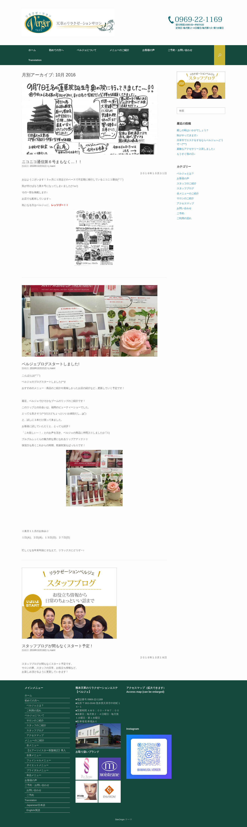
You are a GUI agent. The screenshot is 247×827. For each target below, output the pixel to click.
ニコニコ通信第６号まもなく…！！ (52, 162)
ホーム (32, 50)
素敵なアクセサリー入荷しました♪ (196, 148)
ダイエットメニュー (38, 765)
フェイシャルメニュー (39, 760)
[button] (219, 55)
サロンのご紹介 (185, 198)
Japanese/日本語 (36, 805)
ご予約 (180, 213)
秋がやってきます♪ (187, 135)
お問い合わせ (184, 208)
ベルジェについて (86, 50)
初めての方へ (56, 50)
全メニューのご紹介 (188, 193)
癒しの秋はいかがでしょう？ (193, 130)
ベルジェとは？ (185, 173)
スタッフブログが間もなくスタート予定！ (57, 646)
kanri (52, 166)
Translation (34, 60)
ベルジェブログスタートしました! (50, 364)
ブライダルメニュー (38, 770)
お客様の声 (148, 50)
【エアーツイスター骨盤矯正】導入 (46, 750)
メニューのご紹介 (119, 50)
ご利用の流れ (184, 218)
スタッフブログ (185, 188)
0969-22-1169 (95, 699)
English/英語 (33, 810)
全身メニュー (34, 755)
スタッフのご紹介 (186, 183)
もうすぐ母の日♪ (186, 154)
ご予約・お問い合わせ (180, 50)
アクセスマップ (185, 203)
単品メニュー (34, 775)
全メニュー (33, 745)
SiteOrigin (120, 819)
